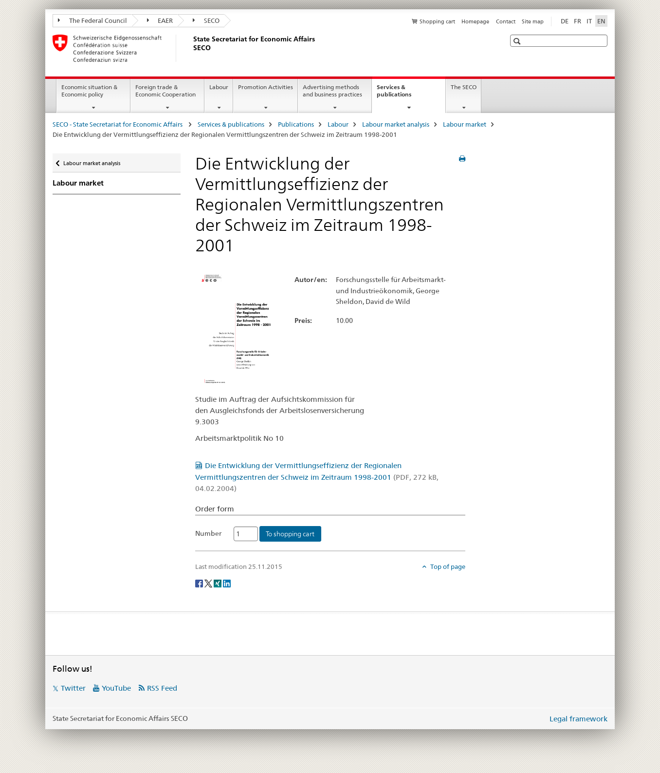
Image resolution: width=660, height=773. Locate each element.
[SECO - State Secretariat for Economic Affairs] (191, 48)
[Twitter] (209, 582)
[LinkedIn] (227, 582)
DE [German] (564, 21)
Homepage (475, 21)
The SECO (464, 87)
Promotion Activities (265, 87)
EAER (160, 20)
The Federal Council (92, 20)
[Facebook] (199, 582)
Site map (533, 21)
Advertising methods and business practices (332, 90)
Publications (296, 124)
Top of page (447, 566)
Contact (505, 21)
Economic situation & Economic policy (89, 90)
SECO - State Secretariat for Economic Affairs (118, 124)
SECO (206, 20)
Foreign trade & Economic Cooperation (165, 90)
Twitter (73, 688)
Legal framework (578, 718)
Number (208, 533)
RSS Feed (162, 688)
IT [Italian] (589, 21)
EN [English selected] (601, 21)
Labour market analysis (395, 124)
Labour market (464, 124)
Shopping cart (437, 21)
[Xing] (218, 582)
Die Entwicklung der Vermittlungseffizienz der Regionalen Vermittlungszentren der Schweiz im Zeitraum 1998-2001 (317, 476)
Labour (218, 87)
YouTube (116, 688)
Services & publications (404, 94)
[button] (518, 41)
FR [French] (577, 21)
